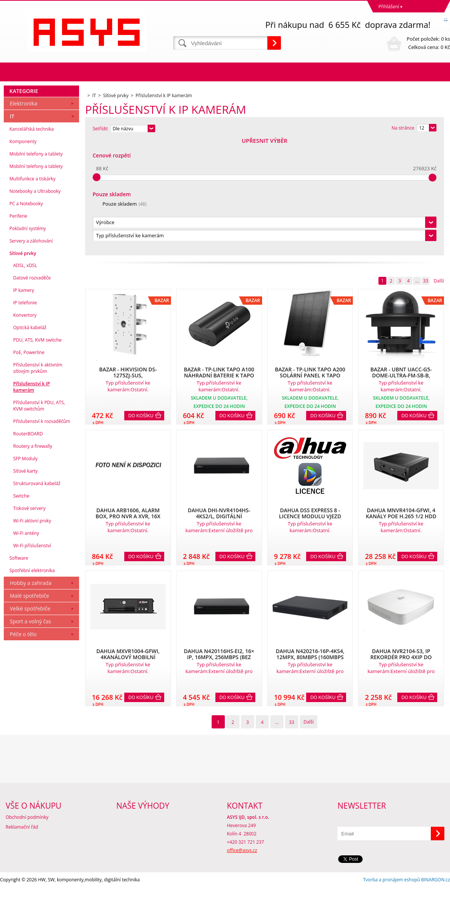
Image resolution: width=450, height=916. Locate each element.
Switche (21, 611)
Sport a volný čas (30, 736)
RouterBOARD (28, 549)
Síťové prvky (22, 369)
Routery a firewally (32, 562)
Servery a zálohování (31, 356)
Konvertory (25, 430)
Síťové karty (25, 586)
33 (425, 165)
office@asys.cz (242, 879)
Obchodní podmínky (27, 846)
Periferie (18, 331)
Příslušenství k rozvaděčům (41, 537)
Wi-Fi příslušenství (32, 661)
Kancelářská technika (31, 244)
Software (18, 673)
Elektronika (23, 219)
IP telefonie (25, 418)
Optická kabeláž (29, 443)
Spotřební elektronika (32, 686)
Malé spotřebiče (29, 711)
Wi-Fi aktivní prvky (32, 636)
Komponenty (23, 257)
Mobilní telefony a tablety (36, 269)
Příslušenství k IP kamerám (31, 502)
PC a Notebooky (26, 319)
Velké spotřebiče (30, 724)
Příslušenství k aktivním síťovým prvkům (37, 483)
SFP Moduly (25, 574)
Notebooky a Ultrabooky (35, 307)
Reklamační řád (22, 855)
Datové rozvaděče (32, 393)
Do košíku (141, 300)
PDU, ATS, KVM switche (37, 455)
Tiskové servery (29, 624)
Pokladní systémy (27, 344)
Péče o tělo (23, 749)
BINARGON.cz (435, 908)
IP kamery (23, 406)
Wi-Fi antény (26, 649)
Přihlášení (388, 6)
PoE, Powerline (28, 468)
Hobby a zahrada (31, 698)
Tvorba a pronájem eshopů (391, 908)
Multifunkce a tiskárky (32, 294)
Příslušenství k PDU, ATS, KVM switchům (39, 521)
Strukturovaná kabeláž (36, 599)
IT (12, 231)
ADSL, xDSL (25, 381)
